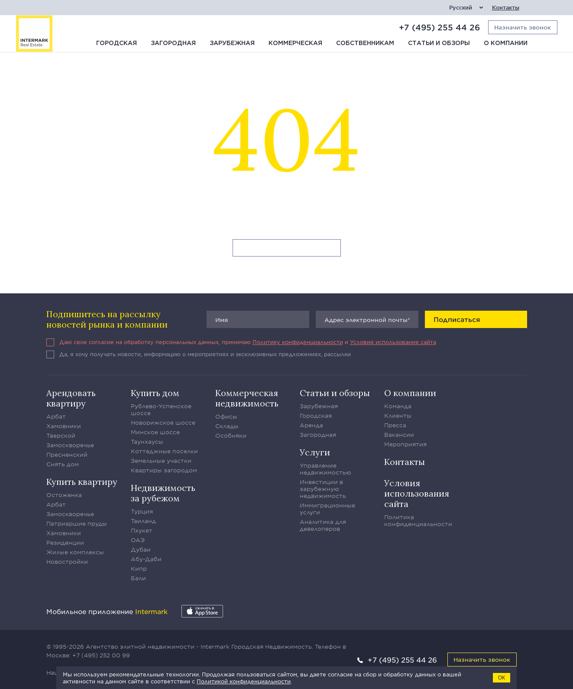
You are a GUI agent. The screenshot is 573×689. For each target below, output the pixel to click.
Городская (116, 43)
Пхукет (141, 530)
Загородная (173, 43)
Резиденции (65, 542)
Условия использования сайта (393, 341)
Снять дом (62, 464)
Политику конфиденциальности (298, 341)
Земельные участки (161, 460)
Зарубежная (232, 43)
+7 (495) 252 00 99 (101, 655)
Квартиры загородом (164, 470)
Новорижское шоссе (163, 422)
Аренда (311, 425)
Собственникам (365, 43)
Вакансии (399, 434)
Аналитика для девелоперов (323, 525)
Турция (142, 511)
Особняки (230, 435)
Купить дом (155, 392)
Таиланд (143, 520)
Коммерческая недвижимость (246, 398)
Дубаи (141, 549)
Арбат (56, 416)
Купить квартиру (81, 481)
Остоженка (64, 494)
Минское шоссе (155, 432)
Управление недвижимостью (325, 469)
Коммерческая (295, 43)
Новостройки (67, 561)
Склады (227, 425)
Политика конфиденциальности (418, 520)
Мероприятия (405, 444)
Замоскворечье (70, 445)
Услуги (315, 452)
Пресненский (66, 454)
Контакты (505, 7)
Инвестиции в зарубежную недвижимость (323, 488)
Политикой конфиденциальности (244, 681)
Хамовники (63, 425)
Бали (138, 578)
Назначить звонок (481, 659)
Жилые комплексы (75, 552)
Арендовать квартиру (71, 398)
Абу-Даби (146, 559)
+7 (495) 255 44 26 (439, 27)
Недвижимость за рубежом (163, 493)
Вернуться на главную (286, 248)
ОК (501, 678)
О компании (506, 43)
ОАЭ (138, 539)
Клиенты (397, 415)
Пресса (395, 425)
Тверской (60, 435)
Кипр (139, 568)
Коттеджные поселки (164, 451)
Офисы (226, 416)
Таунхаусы (147, 441)
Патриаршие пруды (76, 523)
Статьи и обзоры (439, 43)
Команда (397, 406)
